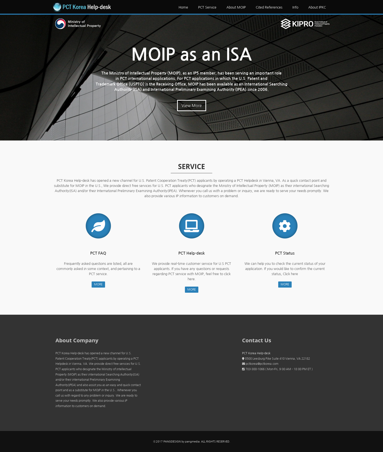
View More (191, 106)
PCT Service (207, 7)
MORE (96, 284)
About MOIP (236, 7)
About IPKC (317, 7)
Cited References (269, 7)
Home (183, 7)
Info (295, 7)
